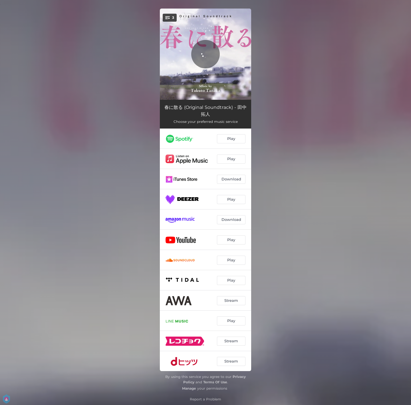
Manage (189, 388)
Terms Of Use (215, 382)
